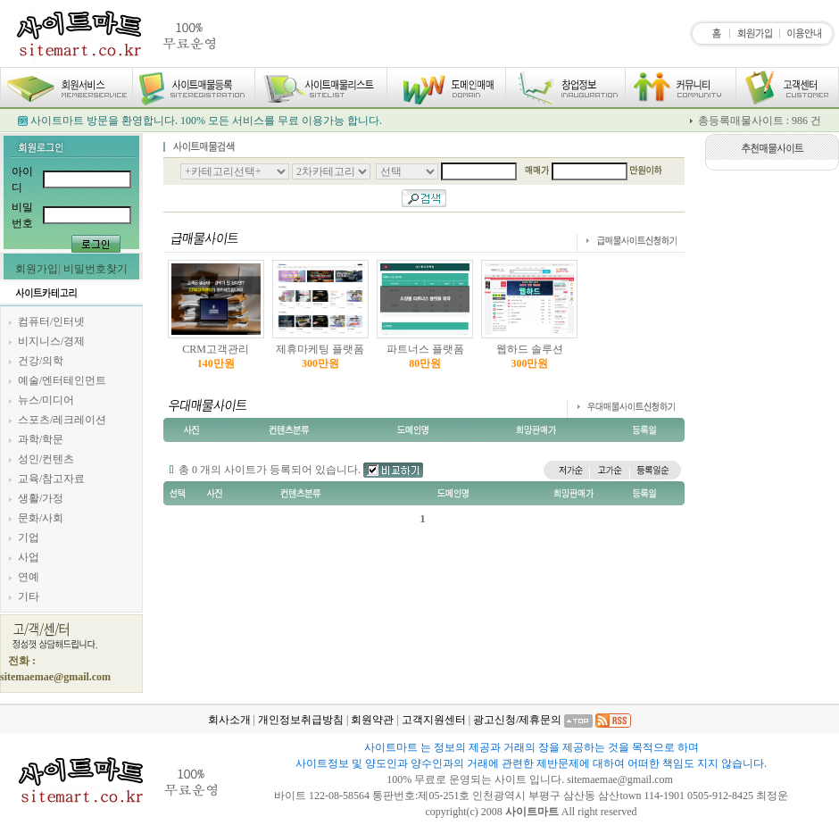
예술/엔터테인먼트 (62, 380)
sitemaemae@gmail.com (621, 779)
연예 (28, 577)
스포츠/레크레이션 (62, 419)
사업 (28, 557)
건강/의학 (40, 360)
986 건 (806, 120)
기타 (28, 596)
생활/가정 (40, 498)
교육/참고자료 (51, 478)
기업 (28, 537)
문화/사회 (40, 518)
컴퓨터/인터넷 (51, 321)
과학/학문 (40, 439)
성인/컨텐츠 (46, 459)
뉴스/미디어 (46, 400)
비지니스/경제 (51, 341)
